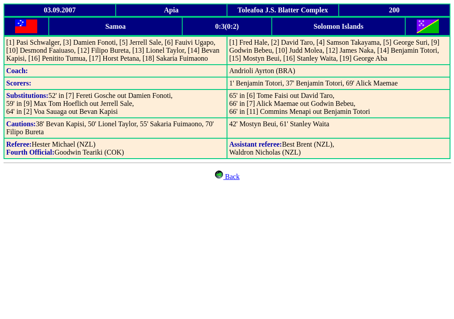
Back (227, 176)
